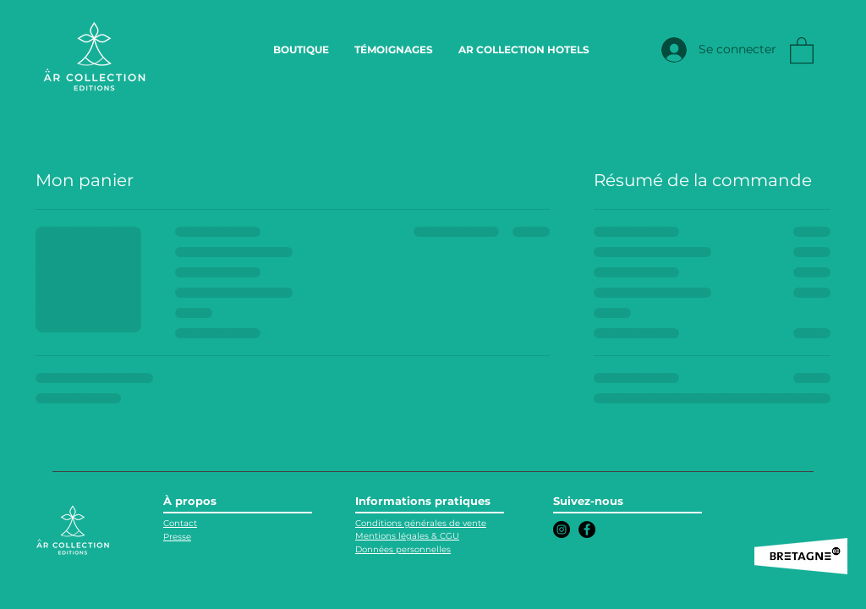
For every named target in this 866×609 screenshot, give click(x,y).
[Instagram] (561, 529)
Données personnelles (403, 549)
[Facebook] (586, 529)
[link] (802, 49)
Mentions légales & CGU (407, 535)
